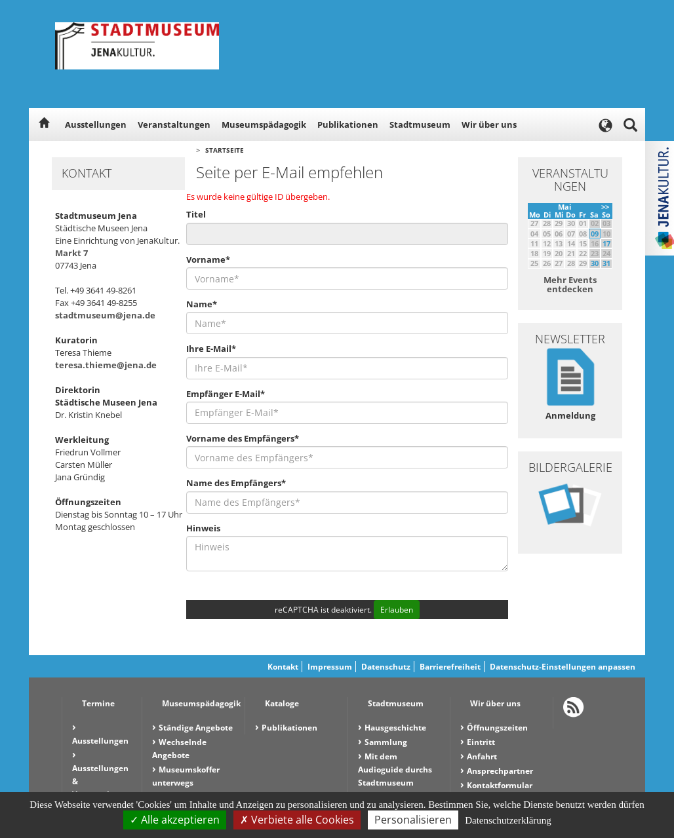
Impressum (329, 666)
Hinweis (203, 528)
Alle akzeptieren (175, 819)
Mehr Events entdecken (570, 284)
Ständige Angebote (196, 727)
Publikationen (347, 124)
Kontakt (283, 666)
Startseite (224, 150)
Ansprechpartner (500, 770)
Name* (201, 304)
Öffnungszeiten (497, 727)
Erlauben (396, 609)
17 (606, 243)
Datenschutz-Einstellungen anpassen (562, 666)
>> (605, 207)
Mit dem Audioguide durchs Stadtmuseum (395, 769)
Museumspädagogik (264, 124)
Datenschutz (385, 666)
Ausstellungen (96, 124)
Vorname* (208, 259)
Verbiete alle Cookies (297, 819)
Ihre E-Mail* (211, 348)
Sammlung (386, 742)
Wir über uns (489, 124)
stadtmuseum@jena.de (105, 315)
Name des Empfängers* (236, 482)
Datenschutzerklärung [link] (508, 820)
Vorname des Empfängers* (242, 438)
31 (606, 263)
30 (595, 263)
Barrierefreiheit (450, 666)
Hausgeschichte (395, 727)
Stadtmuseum (419, 124)
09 (595, 233)
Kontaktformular (499, 785)
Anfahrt (482, 756)
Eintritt (481, 742)
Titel (196, 214)
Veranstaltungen (174, 124)
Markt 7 (71, 253)
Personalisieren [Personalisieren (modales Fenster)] (413, 819)
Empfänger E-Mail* (225, 393)
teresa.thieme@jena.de (106, 365)
